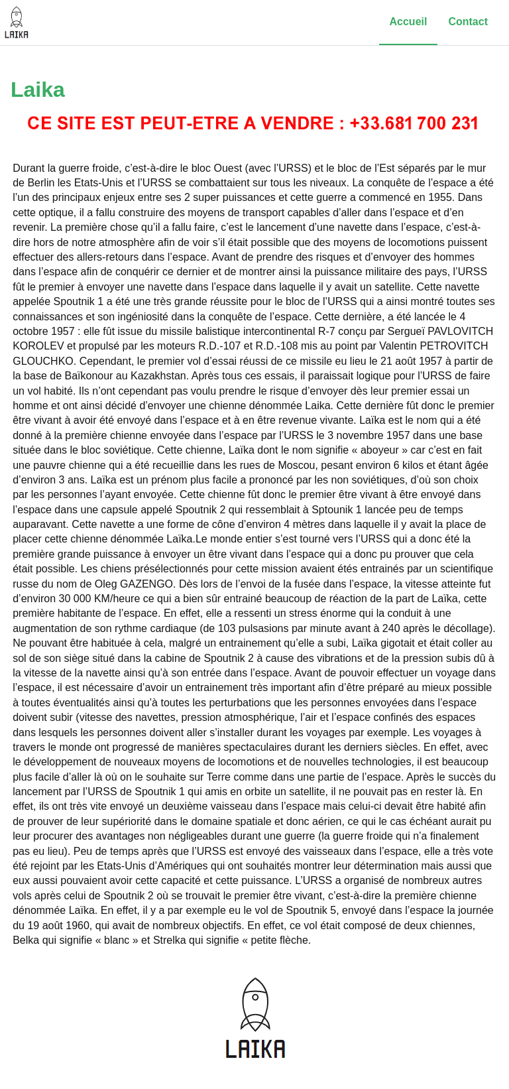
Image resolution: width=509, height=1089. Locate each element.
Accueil (408, 21)
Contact (468, 21)
